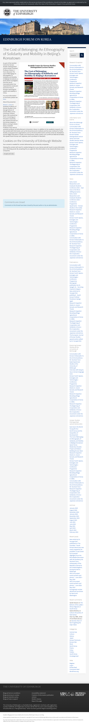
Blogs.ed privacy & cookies (11, 695)
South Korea (73, 654)
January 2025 (74, 508)
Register (72, 663)
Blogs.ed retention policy (10, 697)
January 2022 (74, 514)
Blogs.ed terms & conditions (11, 693)
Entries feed (73, 667)
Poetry (72, 648)
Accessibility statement (39, 693)
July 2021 (72, 522)
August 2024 (73, 510)
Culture (72, 634)
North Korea (73, 646)
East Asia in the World (76, 427)
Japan (71, 638)
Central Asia (73, 632)
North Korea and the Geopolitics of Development (76, 433)
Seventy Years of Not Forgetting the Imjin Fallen (76, 623)
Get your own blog (39, 715)
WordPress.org (74, 671)
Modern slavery (36, 699)
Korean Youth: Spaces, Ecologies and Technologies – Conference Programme (76, 77)
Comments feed (74, 669)
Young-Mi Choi (74, 429)
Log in (71, 665)
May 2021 (72, 526)
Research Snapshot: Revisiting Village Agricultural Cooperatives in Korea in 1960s (76, 95)
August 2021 (73, 520)
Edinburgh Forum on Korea (27, 39)
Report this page (37, 701)
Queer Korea (73, 445)
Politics (72, 652)
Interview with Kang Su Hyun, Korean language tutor (77, 372)
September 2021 (75, 518)
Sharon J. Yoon (7, 105)
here (4, 99)
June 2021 (73, 524)
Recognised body (20, 708)
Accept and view (9, 154)
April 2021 (73, 528)
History (72, 636)
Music (71, 644)
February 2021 (74, 532)
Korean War (73, 642)
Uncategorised (74, 656)
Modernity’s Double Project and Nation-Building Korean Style (76, 449)
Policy (71, 650)
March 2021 (73, 530)
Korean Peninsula (75, 640)
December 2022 (74, 512)
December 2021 (74, 516)
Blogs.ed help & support (10, 699)
